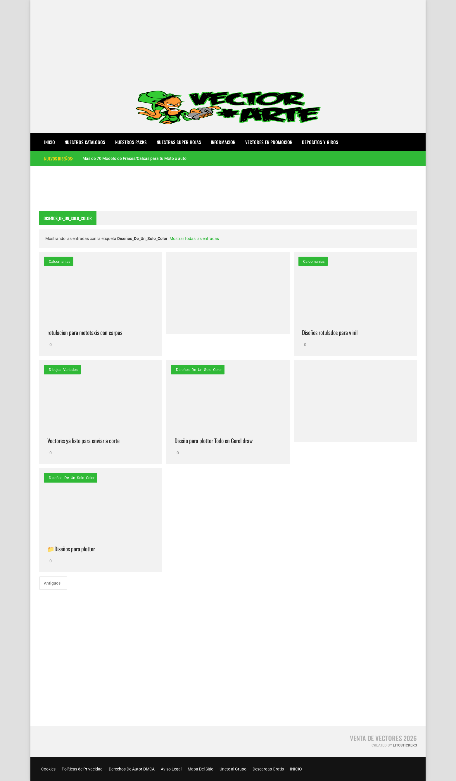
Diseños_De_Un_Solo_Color (198, 369)
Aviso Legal (171, 769)
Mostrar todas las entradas (194, 238)
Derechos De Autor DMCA (131, 769)
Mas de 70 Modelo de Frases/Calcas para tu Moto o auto (134, 158)
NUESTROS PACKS (131, 142)
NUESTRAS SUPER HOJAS (179, 142)
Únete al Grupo (232, 769)
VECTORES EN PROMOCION (268, 142)
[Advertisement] (228, 41)
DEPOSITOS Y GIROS (320, 142)
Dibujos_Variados (63, 369)
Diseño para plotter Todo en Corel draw (214, 440)
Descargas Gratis (268, 769)
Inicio (49, 142)
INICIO (295, 769)
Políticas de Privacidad (82, 769)
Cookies (48, 769)
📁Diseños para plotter (71, 549)
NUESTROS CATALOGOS (85, 142)
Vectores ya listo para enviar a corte (83, 440)
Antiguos (52, 583)
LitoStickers (405, 745)
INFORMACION (223, 142)
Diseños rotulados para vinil (329, 332)
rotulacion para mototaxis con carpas (84, 332)
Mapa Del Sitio (200, 769)
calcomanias (59, 261)
